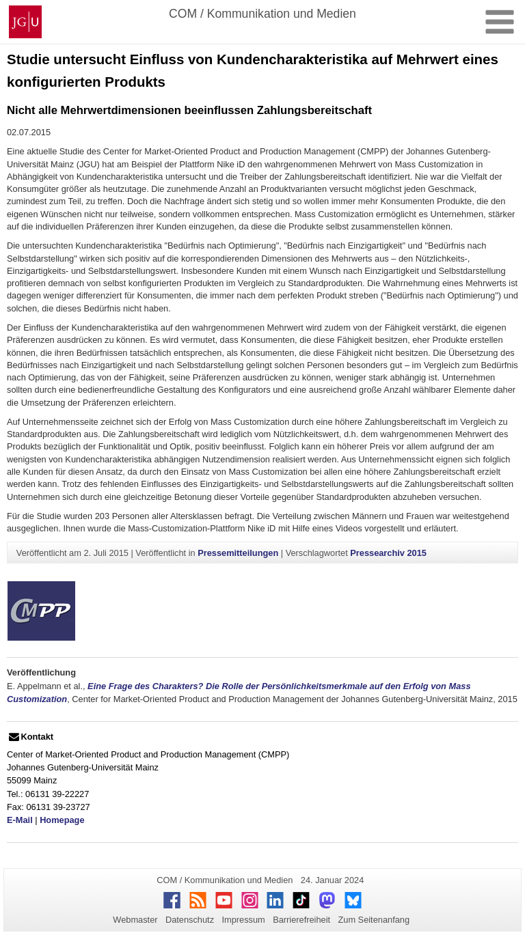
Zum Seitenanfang (373, 920)
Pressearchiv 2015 (388, 553)
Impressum (243, 920)
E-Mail (20, 820)
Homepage (62, 820)
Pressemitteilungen (238, 553)
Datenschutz (189, 920)
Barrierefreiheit (301, 920)
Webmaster (135, 920)
